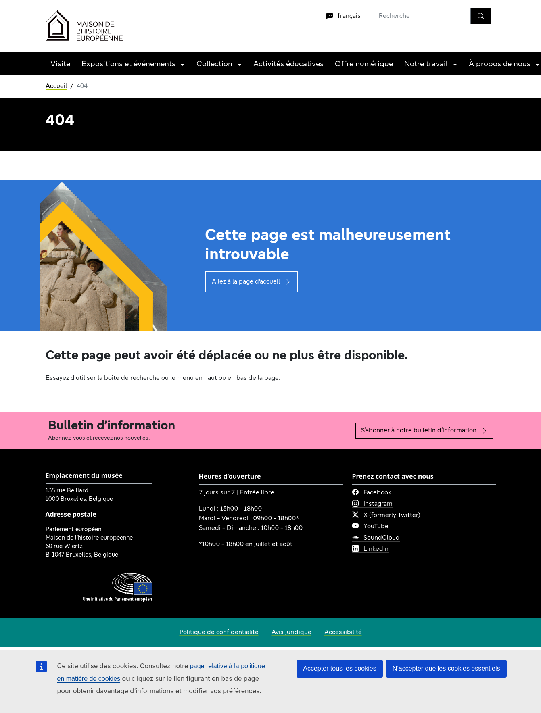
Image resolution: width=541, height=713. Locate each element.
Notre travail (426, 64)
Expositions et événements (128, 64)
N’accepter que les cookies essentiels (446, 668)
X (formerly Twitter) (386, 515)
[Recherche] (481, 16)
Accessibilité (343, 632)
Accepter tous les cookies (339, 668)
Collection (214, 64)
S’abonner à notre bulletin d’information (424, 430)
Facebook (371, 493)
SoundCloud (376, 538)
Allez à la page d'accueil (251, 282)
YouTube (370, 526)
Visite (60, 64)
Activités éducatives (288, 64)
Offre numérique (364, 64)
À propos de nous (500, 64)
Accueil (56, 86)
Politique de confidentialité (219, 632)
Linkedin (370, 549)
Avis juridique (291, 632)
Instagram (372, 504)
